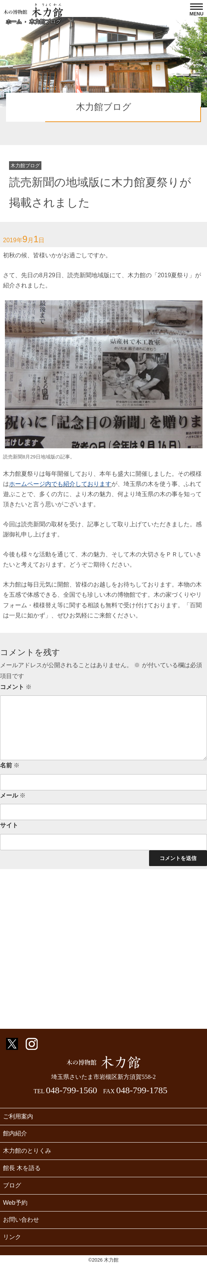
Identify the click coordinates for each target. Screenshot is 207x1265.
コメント (16, 687)
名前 (10, 765)
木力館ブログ (45, 21)
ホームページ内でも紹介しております (60, 484)
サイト (9, 825)
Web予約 (15, 1202)
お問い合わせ (21, 1219)
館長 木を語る (22, 1168)
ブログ (12, 1185)
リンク (12, 1237)
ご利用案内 (18, 1116)
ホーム (14, 21)
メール (13, 795)
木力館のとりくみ (27, 1150)
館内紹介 (15, 1133)
